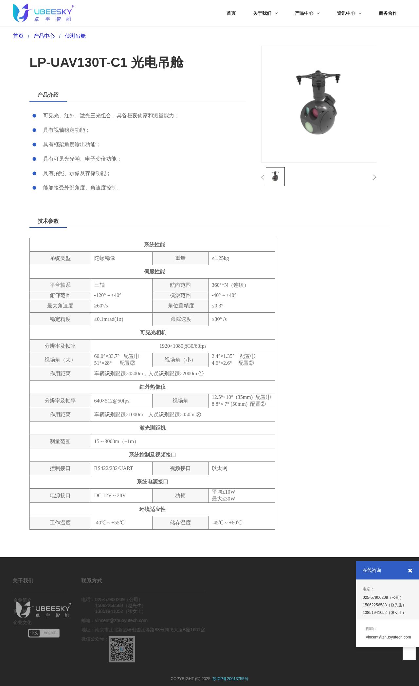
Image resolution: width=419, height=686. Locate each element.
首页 (18, 36)
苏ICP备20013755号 (230, 678)
